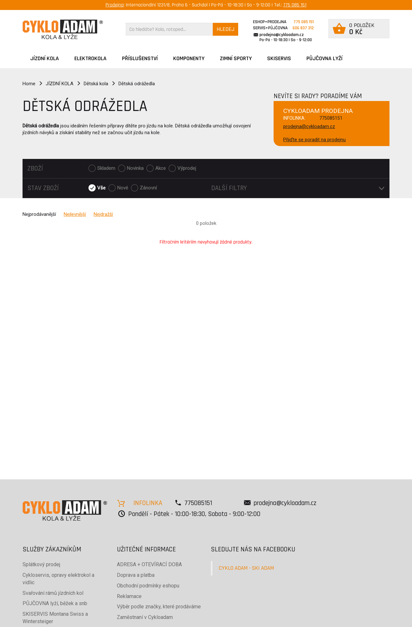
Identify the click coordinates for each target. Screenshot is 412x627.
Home (29, 84)
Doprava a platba (135, 575)
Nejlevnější (75, 214)
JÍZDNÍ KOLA (44, 58)
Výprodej (186, 168)
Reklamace (129, 596)
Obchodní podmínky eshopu (148, 586)
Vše (101, 188)
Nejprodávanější (39, 214)
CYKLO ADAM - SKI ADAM (246, 568)
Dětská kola (96, 84)
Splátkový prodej (41, 564)
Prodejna (115, 5)
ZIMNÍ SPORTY (236, 58)
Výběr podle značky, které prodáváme (159, 607)
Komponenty (188, 58)
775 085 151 (294, 5)
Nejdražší (103, 214)
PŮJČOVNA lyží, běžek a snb (55, 603)
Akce (160, 168)
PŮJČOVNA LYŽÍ (324, 58)
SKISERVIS (279, 58)
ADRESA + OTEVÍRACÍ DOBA (149, 564)
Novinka (135, 168)
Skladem (106, 168)
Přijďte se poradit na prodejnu (314, 140)
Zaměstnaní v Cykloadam (145, 617)
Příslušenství (140, 58)
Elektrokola (90, 58)
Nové (122, 188)
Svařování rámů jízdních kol (53, 593)
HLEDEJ (225, 29)
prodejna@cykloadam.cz (281, 35)
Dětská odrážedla (136, 84)
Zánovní (148, 188)
